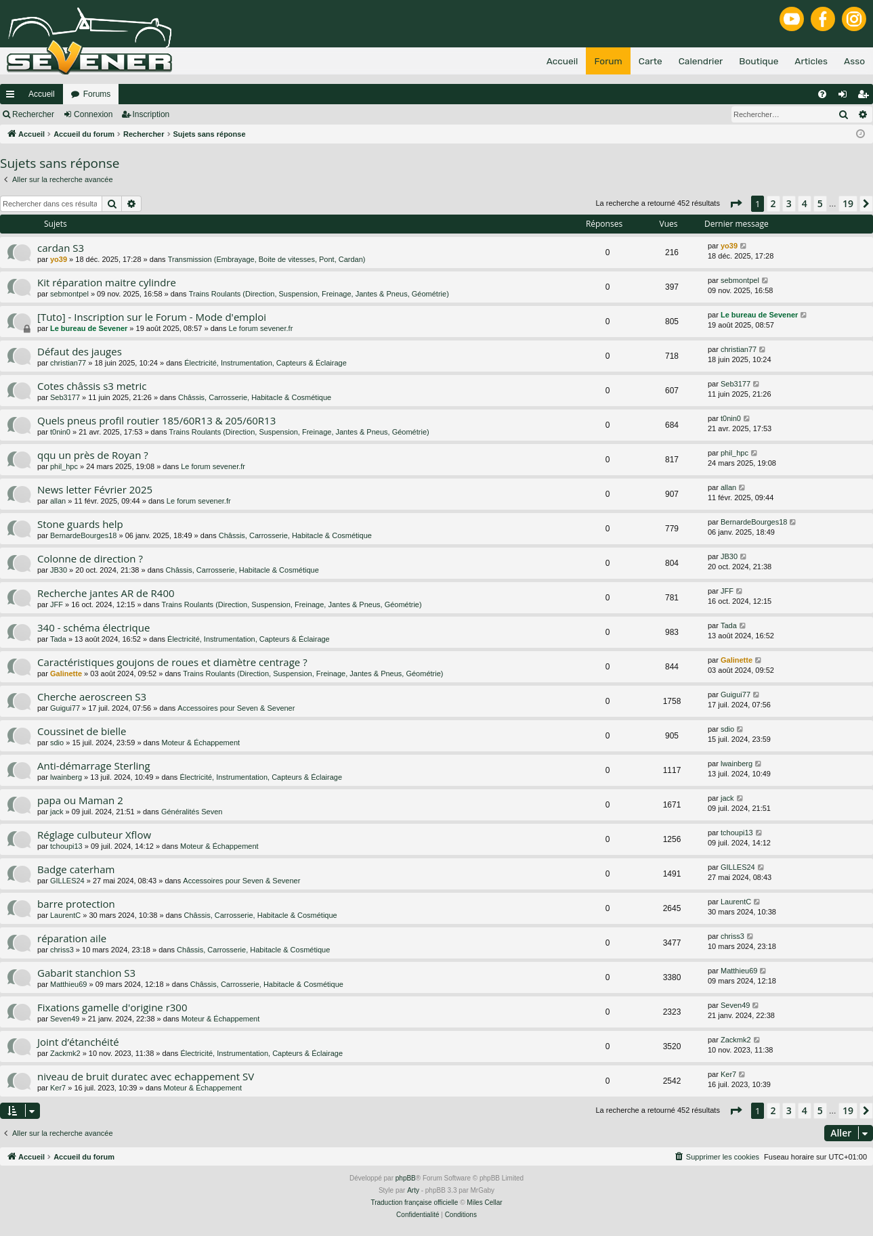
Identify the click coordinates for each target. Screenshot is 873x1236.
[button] (735, 204)
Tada (58, 639)
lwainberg (66, 777)
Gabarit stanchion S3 (86, 972)
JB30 (58, 570)
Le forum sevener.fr (261, 328)
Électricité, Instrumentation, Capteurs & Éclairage (265, 363)
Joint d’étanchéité (78, 1042)
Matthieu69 (68, 984)
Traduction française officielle (414, 1202)
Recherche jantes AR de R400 (106, 593)
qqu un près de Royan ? (92, 455)
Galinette (66, 673)
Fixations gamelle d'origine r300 (112, 1007)
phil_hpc (64, 466)
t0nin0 (60, 432)
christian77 (68, 363)
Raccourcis (12, 96)
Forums (97, 94)
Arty (413, 1190)
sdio (57, 742)
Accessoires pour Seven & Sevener (236, 708)
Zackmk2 (65, 1053)
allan (58, 501)
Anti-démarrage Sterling (93, 765)
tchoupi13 (66, 846)
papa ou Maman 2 (80, 800)
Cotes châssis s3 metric (92, 386)
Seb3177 (65, 397)
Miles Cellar (484, 1202)
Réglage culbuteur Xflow (94, 834)
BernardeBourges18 (83, 535)
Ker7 (58, 1088)
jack (57, 812)
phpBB (406, 1178)
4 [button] (804, 203)
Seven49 (64, 1019)
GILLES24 (67, 881)
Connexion (93, 114)
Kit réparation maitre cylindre (106, 282)
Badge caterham (76, 869)
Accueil (41, 94)
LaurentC (65, 915)
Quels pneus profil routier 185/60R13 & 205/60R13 (156, 420)
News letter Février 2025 (94, 489)
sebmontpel (69, 294)
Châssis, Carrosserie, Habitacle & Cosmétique (254, 397)
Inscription (151, 114)
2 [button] (773, 203)
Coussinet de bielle (82, 731)
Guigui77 (65, 708)
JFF (56, 604)
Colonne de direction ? (90, 558)
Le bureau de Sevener (88, 328)
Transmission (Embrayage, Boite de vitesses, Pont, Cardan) (267, 259)
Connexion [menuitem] (845, 96)
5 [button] (820, 203)
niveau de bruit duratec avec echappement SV (145, 1076)
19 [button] (848, 203)
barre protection (76, 903)
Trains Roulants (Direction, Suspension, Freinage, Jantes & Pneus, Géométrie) (319, 294)
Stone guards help (80, 524)
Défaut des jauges (79, 351)
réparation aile (71, 938)
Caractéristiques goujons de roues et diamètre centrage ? (172, 662)
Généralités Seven (192, 812)
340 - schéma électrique (93, 627)
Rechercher (33, 114)
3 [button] (789, 203)
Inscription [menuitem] (866, 96)
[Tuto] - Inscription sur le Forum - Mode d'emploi (151, 317)
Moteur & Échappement (201, 742)
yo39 (58, 259)
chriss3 (62, 950)
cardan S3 (60, 248)
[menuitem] (822, 94)
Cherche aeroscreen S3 (91, 696)
